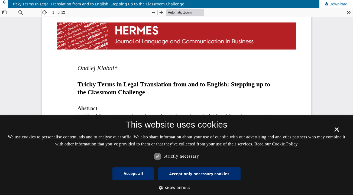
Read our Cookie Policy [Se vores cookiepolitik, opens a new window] (276, 144)
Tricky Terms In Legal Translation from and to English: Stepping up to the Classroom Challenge (97, 3)
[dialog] (176, 155)
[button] (176, 187)
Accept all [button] (133, 173)
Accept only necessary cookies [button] (199, 173)
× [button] (336, 131)
